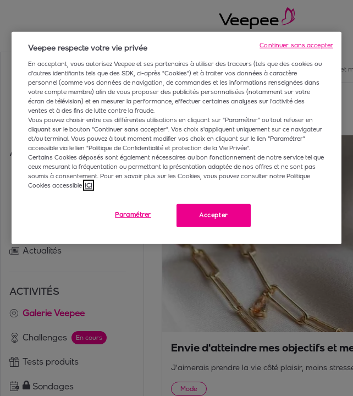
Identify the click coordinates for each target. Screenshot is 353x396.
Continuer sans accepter (296, 45)
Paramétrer (133, 214)
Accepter (213, 215)
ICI (88, 185)
